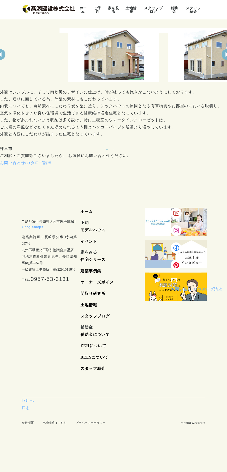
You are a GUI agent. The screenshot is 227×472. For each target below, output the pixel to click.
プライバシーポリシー (90, 422)
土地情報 (88, 305)
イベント (88, 241)
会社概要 (28, 422)
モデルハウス (93, 230)
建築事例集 (90, 271)
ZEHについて (93, 346)
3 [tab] (120, 150)
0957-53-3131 (50, 279)
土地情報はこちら (54, 422)
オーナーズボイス (97, 282)
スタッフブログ (95, 316)
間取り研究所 (93, 293)
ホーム (86, 212)
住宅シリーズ (93, 260)
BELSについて (94, 357)
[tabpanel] (113, 55)
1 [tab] (107, 150)
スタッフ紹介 (93, 368)
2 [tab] (113, 150)
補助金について (95, 334)
